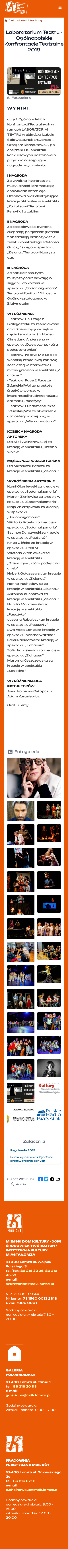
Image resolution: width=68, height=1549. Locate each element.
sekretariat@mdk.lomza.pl (30, 1284)
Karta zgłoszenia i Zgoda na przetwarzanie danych (31, 1158)
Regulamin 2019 (22, 1150)
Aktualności (18, 20)
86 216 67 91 (24, 1481)
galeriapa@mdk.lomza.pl (28, 1395)
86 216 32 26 (32, 1271)
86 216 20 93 (25, 1386)
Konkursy (36, 20)
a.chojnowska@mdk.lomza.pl (32, 1490)
